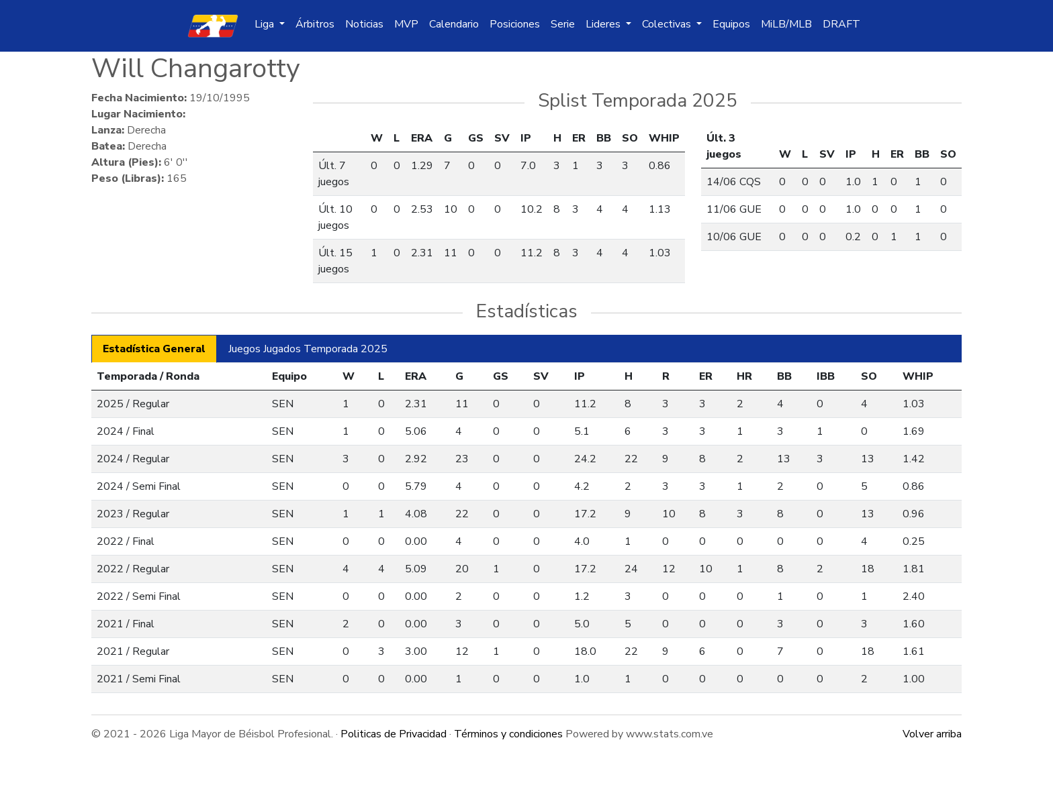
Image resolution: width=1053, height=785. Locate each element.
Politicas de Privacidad (393, 734)
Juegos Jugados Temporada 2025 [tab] (307, 349)
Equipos (731, 24)
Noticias (364, 24)
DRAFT (841, 24)
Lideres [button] (604, 24)
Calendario (454, 24)
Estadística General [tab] (154, 349)
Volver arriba (932, 734)
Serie (563, 24)
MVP (406, 24)
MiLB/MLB (786, 24)
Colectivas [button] (668, 24)
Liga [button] (266, 24)
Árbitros (314, 24)
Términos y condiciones (508, 734)
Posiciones (515, 24)
